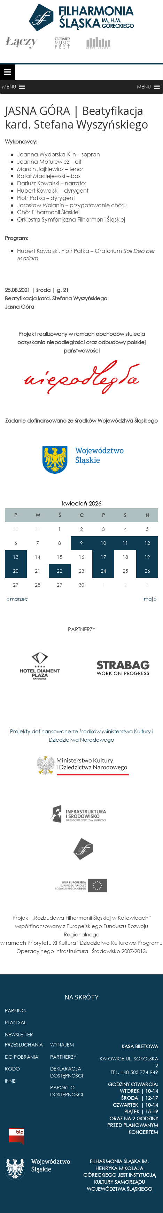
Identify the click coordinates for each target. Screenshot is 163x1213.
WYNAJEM (62, 1044)
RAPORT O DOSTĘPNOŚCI (66, 1091)
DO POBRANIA (21, 1056)
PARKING (15, 1010)
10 (103, 543)
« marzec (17, 598)
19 (147, 557)
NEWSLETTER (19, 1034)
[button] (9, 87)
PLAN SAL (15, 1022)
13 (15, 557)
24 (103, 570)
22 (59, 570)
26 (147, 570)
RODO (12, 1068)
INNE (10, 1080)
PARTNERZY (63, 1056)
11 (125, 543)
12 (147, 543)
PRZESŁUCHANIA (24, 1044)
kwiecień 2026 (81, 503)
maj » (150, 598)
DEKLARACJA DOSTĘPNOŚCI (66, 1072)
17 (103, 557)
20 (15, 570)
